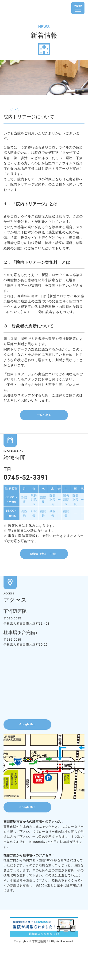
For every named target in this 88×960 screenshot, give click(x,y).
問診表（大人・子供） (44, 558)
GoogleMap (31, 731)
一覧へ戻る (44, 415)
